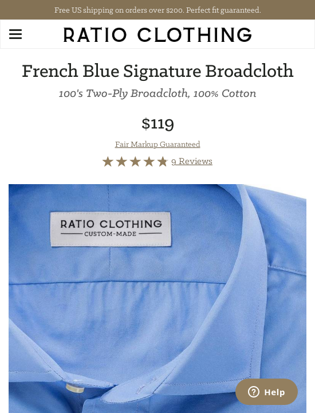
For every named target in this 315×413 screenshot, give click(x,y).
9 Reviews (191, 161)
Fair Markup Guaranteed (157, 144)
